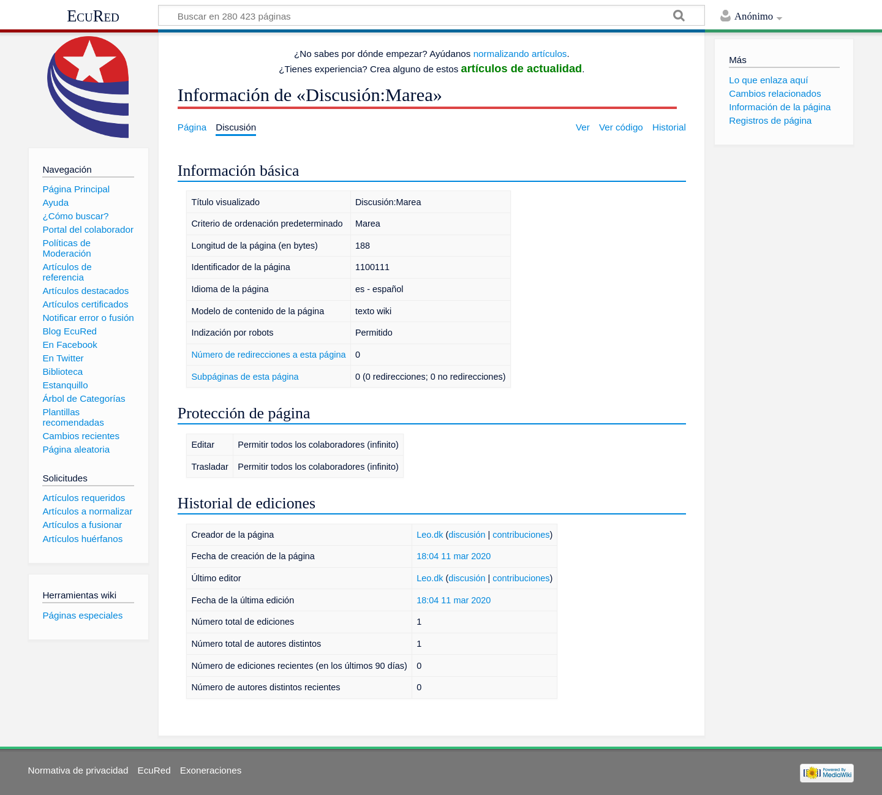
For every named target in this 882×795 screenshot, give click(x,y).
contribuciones (520, 535)
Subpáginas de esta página (244, 377)
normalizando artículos (520, 53)
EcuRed (93, 16)
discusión (466, 535)
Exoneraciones (210, 770)
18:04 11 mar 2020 (454, 556)
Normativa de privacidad (78, 770)
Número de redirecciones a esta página (268, 355)
